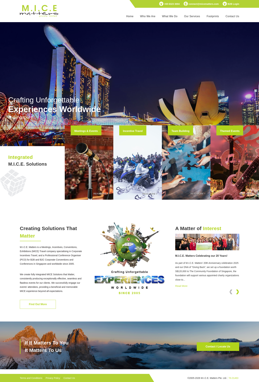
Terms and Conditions (31, 378)
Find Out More (38, 304)
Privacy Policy (53, 378)
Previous (231, 296)
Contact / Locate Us (218, 346)
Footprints (213, 16)
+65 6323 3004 (172, 4)
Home (129, 16)
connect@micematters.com (204, 4)
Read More (181, 285)
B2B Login (233, 4)
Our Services (192, 16)
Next (237, 296)
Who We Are (147, 16)
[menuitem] (130, 16)
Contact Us (232, 16)
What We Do (170, 16)
